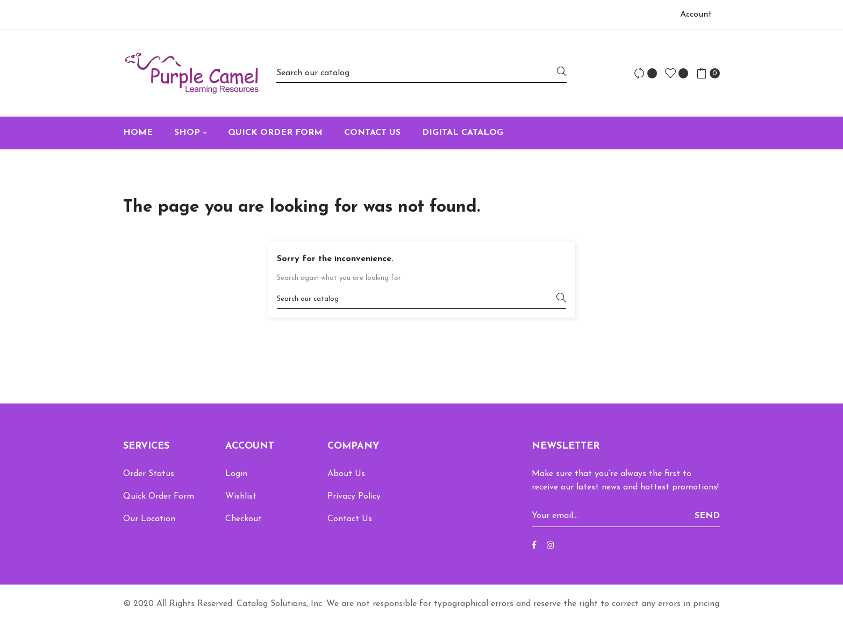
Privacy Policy (354, 496)
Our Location (149, 519)
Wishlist (240, 496)
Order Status (148, 474)
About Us (346, 474)
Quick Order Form (158, 496)
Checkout (243, 519)
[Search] (421, 72)
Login (236, 474)
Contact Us (349, 519)
